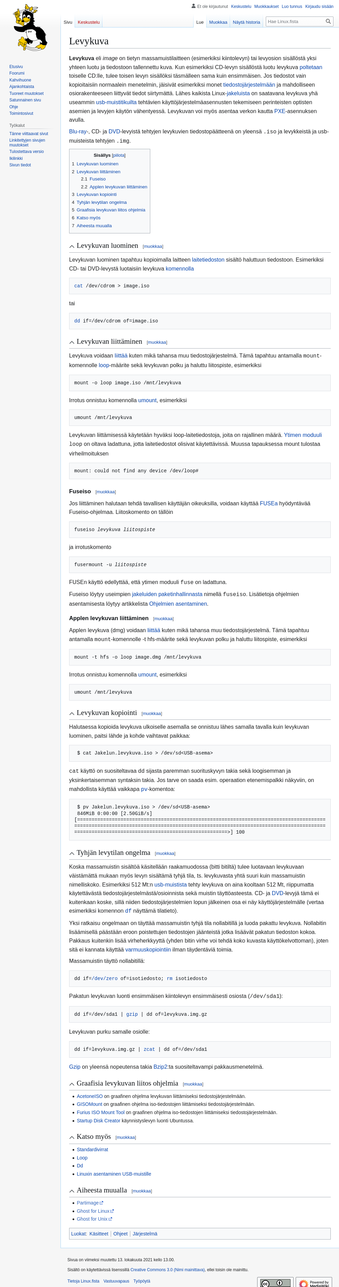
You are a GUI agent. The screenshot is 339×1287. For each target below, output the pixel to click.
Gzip (74, 1059)
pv (144, 783)
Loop (82, 1150)
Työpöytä (141, 1273)
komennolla (180, 267)
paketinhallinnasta (180, 591)
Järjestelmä (145, 1226)
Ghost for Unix (92, 1211)
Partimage (88, 1195)
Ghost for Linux (93, 1203)
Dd (80, 1158)
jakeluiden (144, 591)
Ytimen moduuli (303, 433)
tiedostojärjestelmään (249, 85)
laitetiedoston (208, 258)
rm (170, 971)
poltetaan (311, 67)
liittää (121, 354)
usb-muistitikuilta (116, 102)
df (128, 904)
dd (77, 319)
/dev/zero (104, 971)
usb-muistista (170, 878)
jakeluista (238, 93)
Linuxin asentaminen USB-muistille (114, 1166)
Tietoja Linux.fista (83, 1273)
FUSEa (269, 501)
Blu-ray (78, 131)
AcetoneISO (90, 1088)
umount (147, 398)
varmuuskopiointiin (148, 943)
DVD (114, 131)
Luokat (78, 1226)
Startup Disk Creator (98, 1113)
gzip (132, 1006)
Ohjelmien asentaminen (178, 600)
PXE (279, 111)
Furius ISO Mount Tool (100, 1105)
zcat (149, 1041)
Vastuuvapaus (116, 1273)
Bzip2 (160, 1059)
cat (78, 284)
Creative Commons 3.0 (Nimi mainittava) (167, 1262)
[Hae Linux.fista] (299, 21)
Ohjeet (120, 1226)
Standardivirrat (92, 1142)
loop (104, 363)
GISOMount (89, 1096)
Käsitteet (98, 1226)
